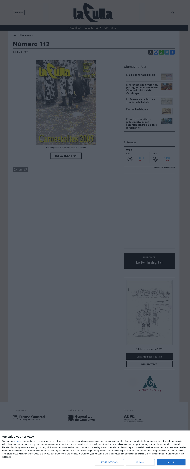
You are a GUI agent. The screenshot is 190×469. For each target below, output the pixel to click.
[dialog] (95, 450)
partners (17, 441)
